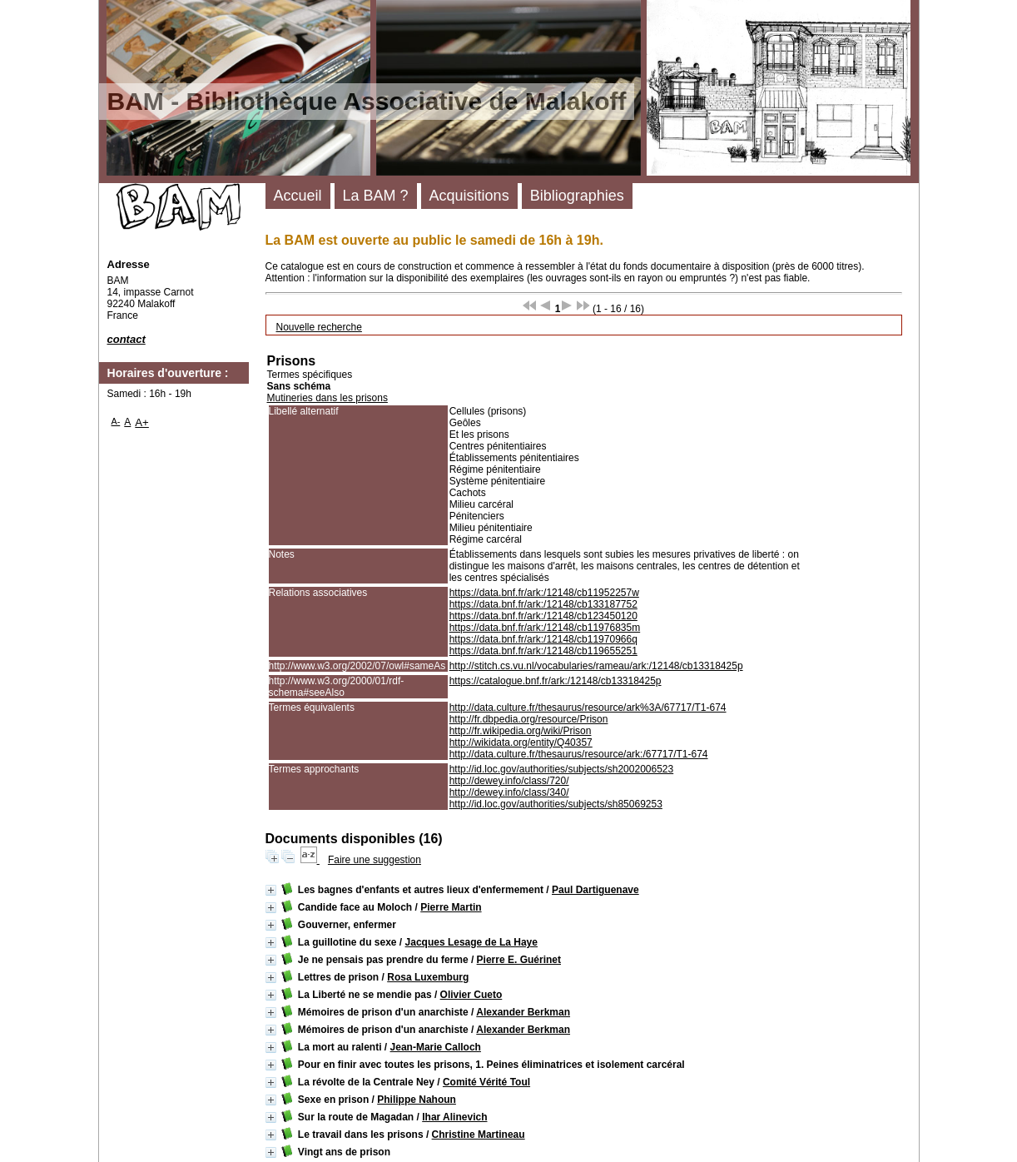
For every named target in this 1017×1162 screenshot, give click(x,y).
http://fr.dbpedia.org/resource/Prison (528, 719)
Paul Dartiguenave (595, 890)
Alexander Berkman (523, 1012)
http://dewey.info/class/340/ (509, 792)
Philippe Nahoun (416, 1099)
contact (126, 339)
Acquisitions (469, 195)
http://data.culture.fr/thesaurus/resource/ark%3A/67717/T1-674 (588, 707)
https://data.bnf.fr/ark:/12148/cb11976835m (545, 627)
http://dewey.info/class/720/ (509, 781)
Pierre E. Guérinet (519, 960)
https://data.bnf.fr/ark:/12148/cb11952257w (544, 592)
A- (116, 421)
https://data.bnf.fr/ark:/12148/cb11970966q (543, 639)
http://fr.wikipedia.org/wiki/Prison (520, 731)
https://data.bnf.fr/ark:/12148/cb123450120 (543, 616)
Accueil (298, 195)
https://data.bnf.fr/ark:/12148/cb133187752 (543, 604)
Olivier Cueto (471, 995)
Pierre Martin (450, 907)
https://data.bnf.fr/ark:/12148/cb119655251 (543, 651)
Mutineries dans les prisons (327, 398)
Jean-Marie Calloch (435, 1047)
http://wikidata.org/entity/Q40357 (521, 742)
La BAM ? (376, 195)
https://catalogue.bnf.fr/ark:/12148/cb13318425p (555, 681)
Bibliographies (577, 195)
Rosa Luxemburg (428, 977)
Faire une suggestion (374, 860)
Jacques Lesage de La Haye (471, 942)
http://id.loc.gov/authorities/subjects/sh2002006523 (561, 769)
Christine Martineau (478, 1134)
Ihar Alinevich (454, 1117)
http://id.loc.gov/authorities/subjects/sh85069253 (555, 804)
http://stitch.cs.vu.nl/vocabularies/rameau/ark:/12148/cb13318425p (596, 666)
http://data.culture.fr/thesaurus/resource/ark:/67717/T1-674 (578, 754)
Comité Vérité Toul (486, 1082)
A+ (142, 422)
